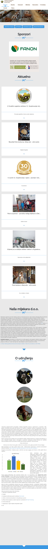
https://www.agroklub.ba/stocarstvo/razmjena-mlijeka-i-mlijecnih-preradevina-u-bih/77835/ (21, 343)
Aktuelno (13, 4)
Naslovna (5, 4)
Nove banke (21, 496)
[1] (42, 323)
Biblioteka (28, 4)
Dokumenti (20, 4)
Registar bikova (38, 26)
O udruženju (43, 4)
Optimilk (18, 26)
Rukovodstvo (35, 4)
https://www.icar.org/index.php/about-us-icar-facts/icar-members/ (23, 448)
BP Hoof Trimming (30, 499)
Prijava (12, 8)
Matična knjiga (9, 26)
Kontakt (5, 8)
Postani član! (27, 26)
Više (24, 118)
